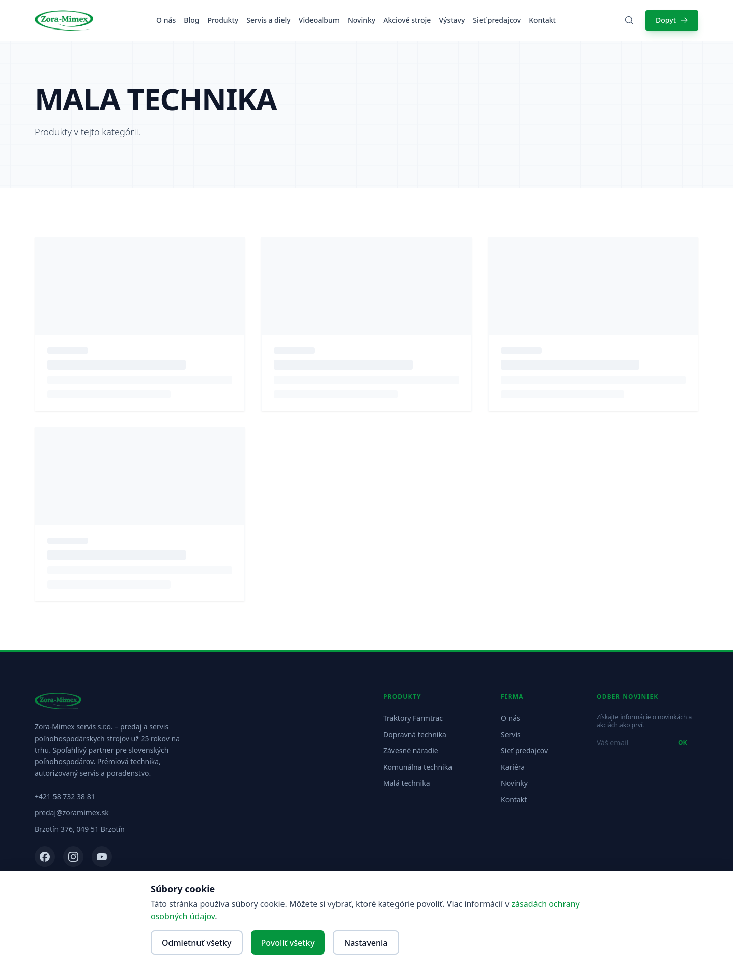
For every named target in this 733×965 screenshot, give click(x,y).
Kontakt (542, 20)
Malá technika (406, 783)
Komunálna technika (417, 767)
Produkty (222, 20)
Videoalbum (319, 20)
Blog (191, 20)
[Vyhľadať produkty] (629, 20)
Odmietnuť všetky (197, 942)
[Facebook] (45, 856)
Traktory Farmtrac (413, 718)
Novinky (361, 20)
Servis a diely (268, 20)
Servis (511, 734)
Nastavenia (366, 942)
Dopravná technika (414, 734)
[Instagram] (73, 856)
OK (682, 742)
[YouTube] (102, 856)
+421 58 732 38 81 (65, 796)
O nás (166, 20)
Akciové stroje (407, 20)
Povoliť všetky (288, 942)
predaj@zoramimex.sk (72, 812)
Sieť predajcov (497, 20)
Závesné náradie (410, 750)
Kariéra (513, 767)
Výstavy (452, 20)
